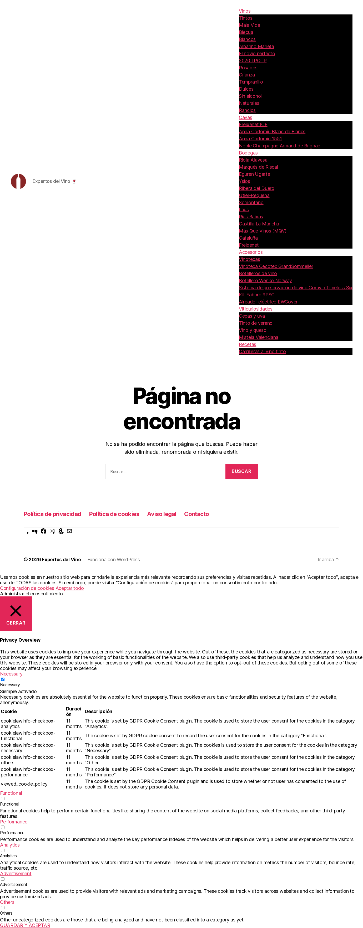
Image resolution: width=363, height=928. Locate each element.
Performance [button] (13, 821)
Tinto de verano (256, 323)
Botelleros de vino (258, 273)
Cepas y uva (252, 316)
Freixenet (249, 245)
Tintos (245, 18)
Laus (244, 209)
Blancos (247, 39)
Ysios (244, 181)
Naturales (249, 103)
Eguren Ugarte (254, 174)
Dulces (246, 89)
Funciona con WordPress (114, 559)
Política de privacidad (55, 514)
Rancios (247, 110)
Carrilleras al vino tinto (262, 351)
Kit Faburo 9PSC (257, 294)
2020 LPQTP (252, 60)
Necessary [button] (11, 674)
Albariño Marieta (256, 46)
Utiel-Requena (254, 195)
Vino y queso (252, 330)
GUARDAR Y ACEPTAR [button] (25, 925)
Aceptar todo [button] (70, 588)
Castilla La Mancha (259, 223)
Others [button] (7, 902)
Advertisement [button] (16, 873)
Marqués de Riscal (258, 167)
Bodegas (248, 153)
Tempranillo (251, 82)
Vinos (245, 11)
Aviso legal (172, 514)
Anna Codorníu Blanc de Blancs (272, 131)
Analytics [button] (10, 845)
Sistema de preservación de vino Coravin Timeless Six (295, 287)
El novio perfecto (257, 53)
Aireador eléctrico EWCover (268, 302)
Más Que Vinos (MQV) (262, 231)
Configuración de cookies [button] (27, 588)
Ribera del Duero (256, 188)
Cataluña (248, 238)
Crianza (247, 75)
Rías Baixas (251, 216)
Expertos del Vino (62, 559)
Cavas (245, 117)
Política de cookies (121, 514)
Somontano (251, 202)
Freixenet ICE (253, 124)
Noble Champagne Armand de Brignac (279, 145)
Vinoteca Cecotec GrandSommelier (276, 266)
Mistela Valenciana (258, 337)
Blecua (246, 32)
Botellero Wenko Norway (265, 280)
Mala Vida (249, 25)
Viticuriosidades (256, 309)
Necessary (10, 684)
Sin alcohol (250, 96)
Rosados (248, 67)
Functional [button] (11, 793)
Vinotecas (249, 259)
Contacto (210, 514)
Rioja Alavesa (253, 160)
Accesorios (251, 252)
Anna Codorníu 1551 (260, 138)
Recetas (247, 344)
